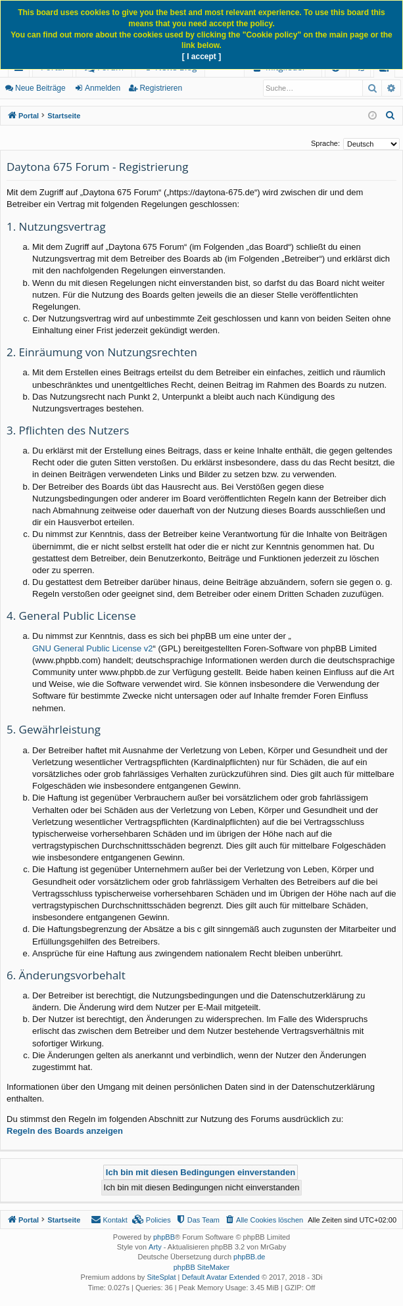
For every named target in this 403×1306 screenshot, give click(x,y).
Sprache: (325, 143)
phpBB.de (249, 1257)
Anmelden (102, 88)
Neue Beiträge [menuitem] (40, 88)
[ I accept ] (201, 56)
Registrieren (160, 88)
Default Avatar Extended (220, 1277)
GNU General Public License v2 (92, 648)
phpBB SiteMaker (202, 1267)
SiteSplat (161, 1277)
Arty (155, 1247)
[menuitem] (390, 115)
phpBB (164, 1237)
